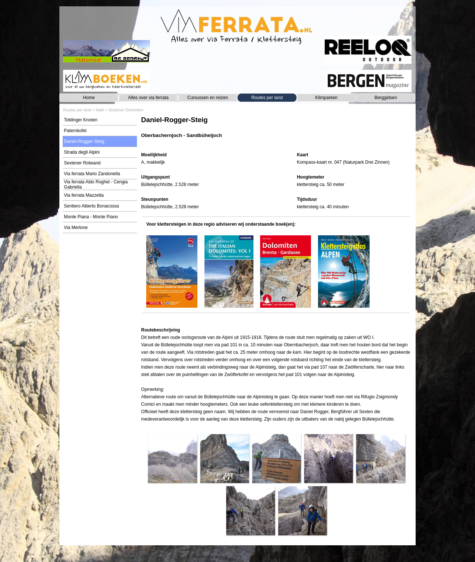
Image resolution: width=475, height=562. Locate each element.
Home (89, 97)
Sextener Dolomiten (125, 110)
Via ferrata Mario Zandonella (92, 173)
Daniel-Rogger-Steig (84, 141)
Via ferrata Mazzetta (84, 195)
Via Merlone (76, 227)
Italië (100, 110)
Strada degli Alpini (81, 152)
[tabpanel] (276, 131)
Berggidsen (385, 97)
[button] (172, 458)
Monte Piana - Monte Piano (91, 216)
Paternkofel (75, 130)
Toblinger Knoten (80, 119)
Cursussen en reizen (207, 97)
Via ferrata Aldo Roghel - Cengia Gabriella (96, 184)
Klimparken (326, 97)
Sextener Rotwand (82, 163)
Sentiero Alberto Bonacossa (91, 206)
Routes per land (267, 97)
